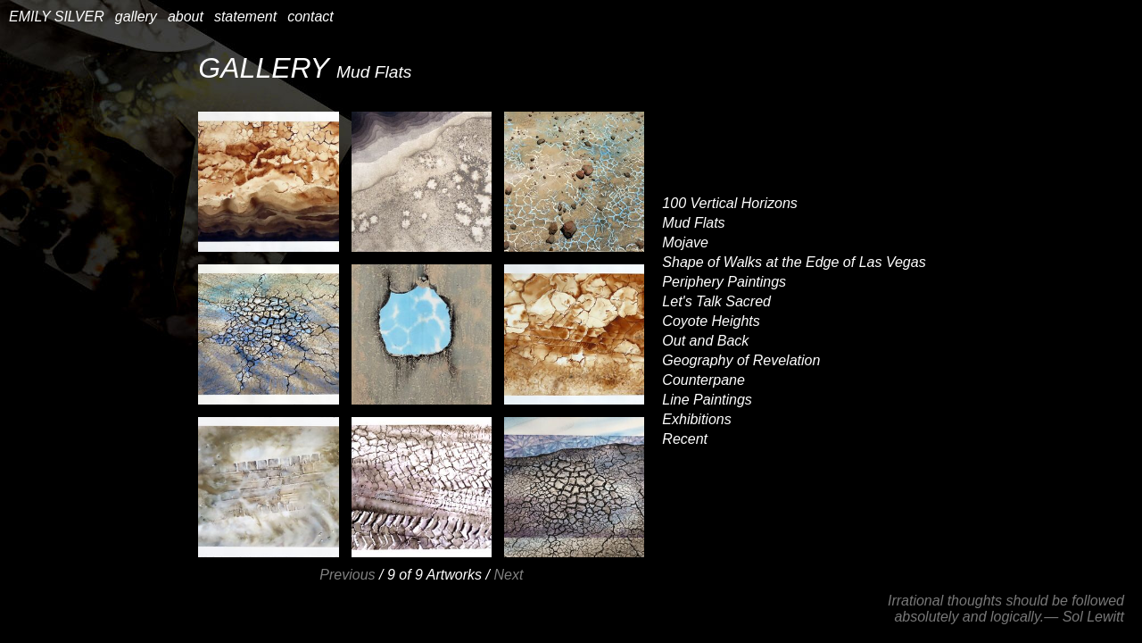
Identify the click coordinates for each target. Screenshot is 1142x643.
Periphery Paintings (724, 281)
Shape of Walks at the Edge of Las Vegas (793, 262)
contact (310, 16)
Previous (347, 574)
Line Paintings (707, 399)
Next (508, 574)
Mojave (685, 242)
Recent (685, 439)
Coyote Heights (710, 321)
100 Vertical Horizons (729, 203)
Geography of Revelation (741, 360)
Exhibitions (696, 419)
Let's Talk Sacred (716, 301)
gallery (136, 16)
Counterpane (703, 380)
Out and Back (705, 340)
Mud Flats (693, 222)
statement (245, 16)
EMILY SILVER (56, 16)
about (185, 16)
